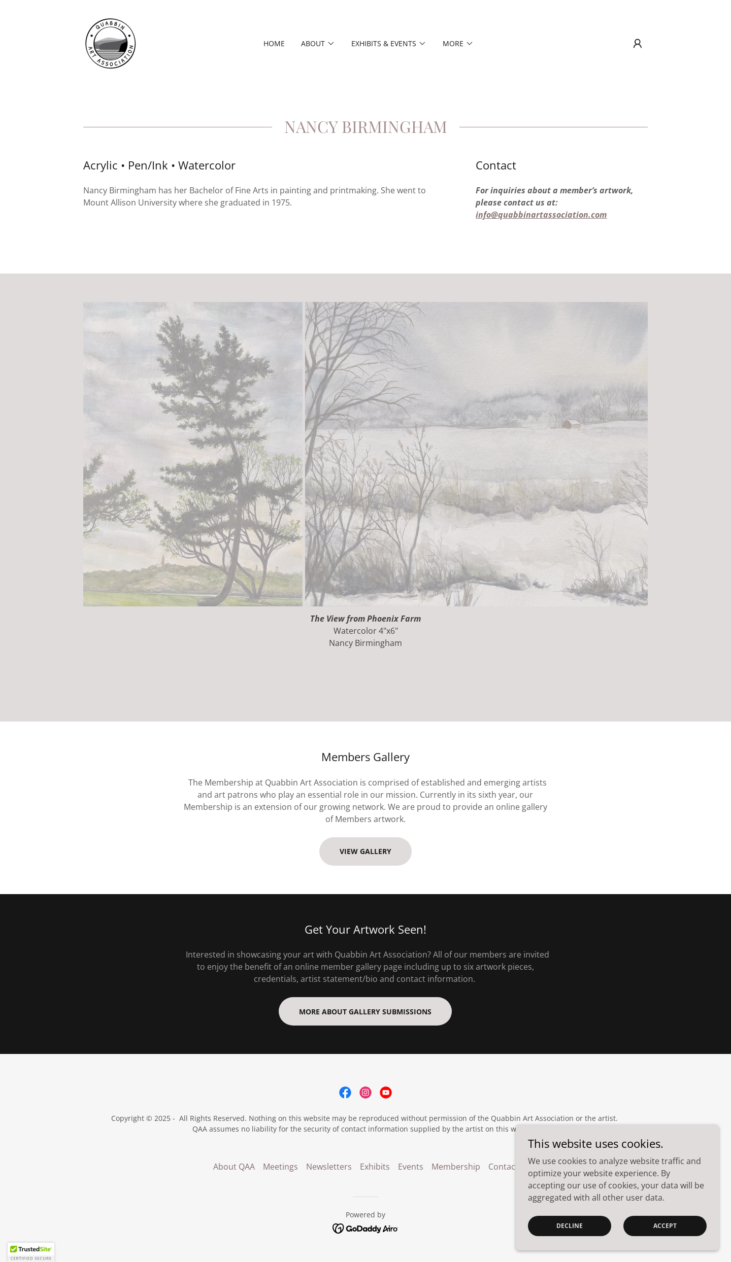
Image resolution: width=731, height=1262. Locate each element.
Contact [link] (503, 1166)
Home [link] (274, 43)
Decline (569, 1225)
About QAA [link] (234, 1166)
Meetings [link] (280, 1166)
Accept (665, 1225)
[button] (637, 43)
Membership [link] (455, 1166)
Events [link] (410, 1166)
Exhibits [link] (375, 1166)
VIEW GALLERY (365, 851)
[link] (110, 42)
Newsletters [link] (329, 1166)
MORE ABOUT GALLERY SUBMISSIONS (365, 1011)
